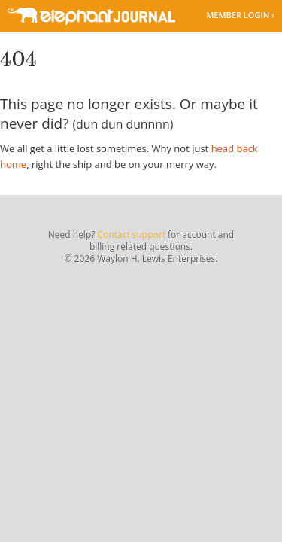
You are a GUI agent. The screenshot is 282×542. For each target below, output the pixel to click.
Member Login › (240, 14)
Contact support (131, 234)
